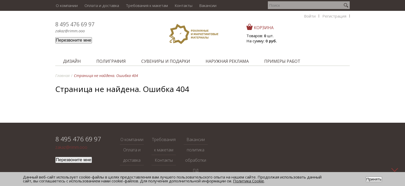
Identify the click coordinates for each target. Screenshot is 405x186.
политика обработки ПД (195, 160)
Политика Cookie (248, 180)
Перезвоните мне (73, 40)
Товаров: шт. (323, 35)
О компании (66, 5)
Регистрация (282, 5)
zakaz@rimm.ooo (70, 30)
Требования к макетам (145, 5)
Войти (258, 5)
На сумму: (325, 40)
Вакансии (205, 5)
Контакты (181, 5)
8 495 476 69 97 (75, 24)
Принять (373, 179)
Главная (62, 75)
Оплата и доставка (100, 5)
